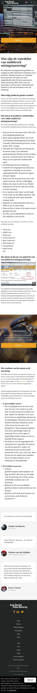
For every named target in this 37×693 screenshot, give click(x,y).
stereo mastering (14, 34)
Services (18, 624)
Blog (18, 634)
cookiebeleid (12, 690)
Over (18, 646)
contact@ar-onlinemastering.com (18, 671)
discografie (23, 381)
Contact (18, 650)
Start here (18, 345)
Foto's (18, 637)
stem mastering (25, 34)
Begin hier (18, 40)
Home (18, 620)
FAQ (18, 643)
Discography (18, 630)
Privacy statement (18, 656)
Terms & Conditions (18, 660)
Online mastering (18, 627)
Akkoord (30, 680)
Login (18, 653)
